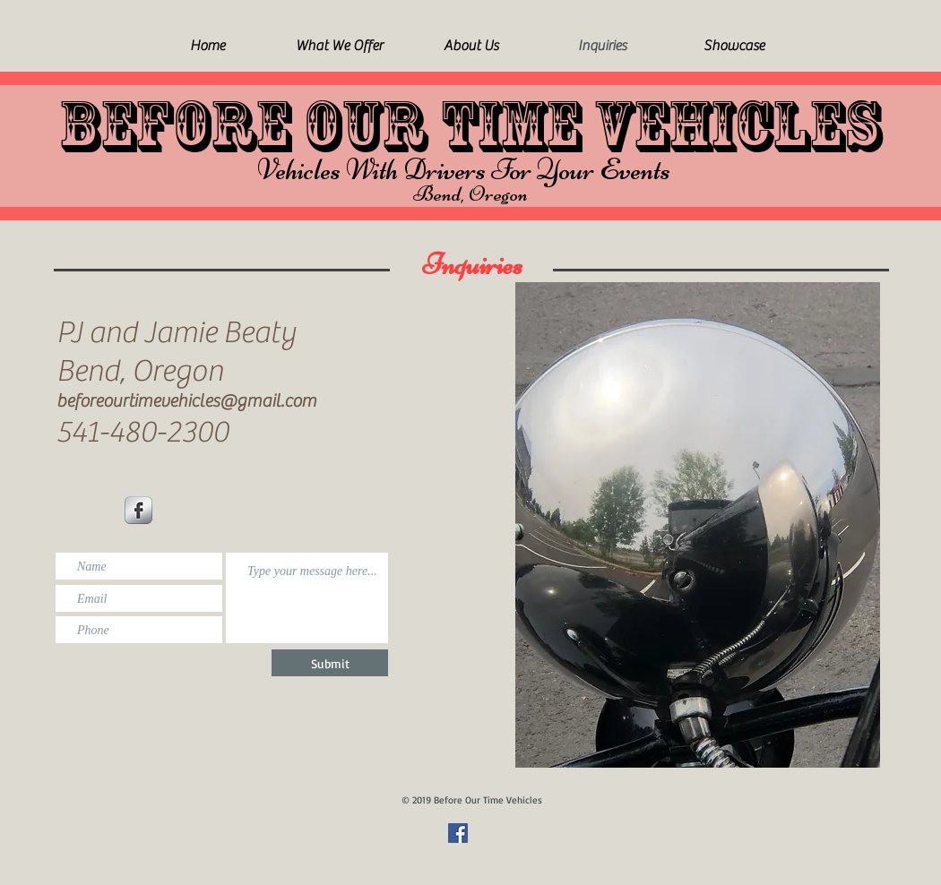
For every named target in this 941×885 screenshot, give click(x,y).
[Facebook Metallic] (138, 510)
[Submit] (330, 662)
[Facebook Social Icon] (458, 833)
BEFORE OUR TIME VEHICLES (470, 126)
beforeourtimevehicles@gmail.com (186, 401)
